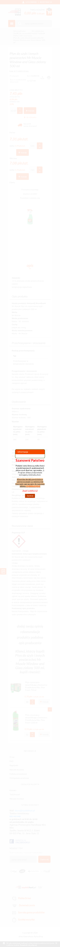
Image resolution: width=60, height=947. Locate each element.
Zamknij (30, 496)
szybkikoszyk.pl (33, 486)
